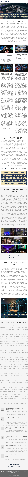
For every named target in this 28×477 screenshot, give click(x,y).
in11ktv (24, 471)
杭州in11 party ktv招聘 (10, 471)
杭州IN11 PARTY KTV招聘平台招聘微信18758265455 (14, 256)
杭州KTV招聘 (14, 168)
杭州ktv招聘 (13, 472)
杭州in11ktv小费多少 (18, 471)
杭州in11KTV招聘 (5, 168)
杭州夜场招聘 (22, 168)
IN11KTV (17, 475)
